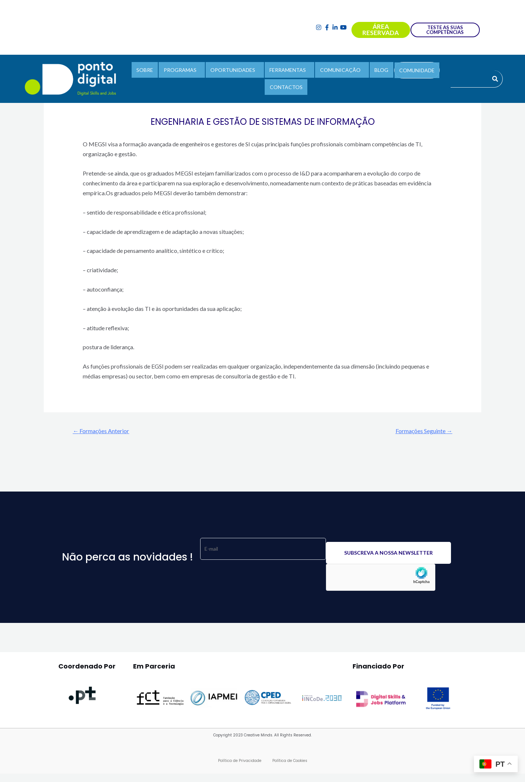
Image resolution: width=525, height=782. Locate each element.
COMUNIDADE (409, 72)
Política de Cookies (289, 761)
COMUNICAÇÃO (338, 71)
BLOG (377, 71)
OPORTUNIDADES (235, 71)
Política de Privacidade (239, 761)
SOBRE (152, 71)
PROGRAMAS (184, 71)
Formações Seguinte (420, 431)
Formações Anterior (104, 431)
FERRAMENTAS (287, 71)
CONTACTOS (286, 85)
